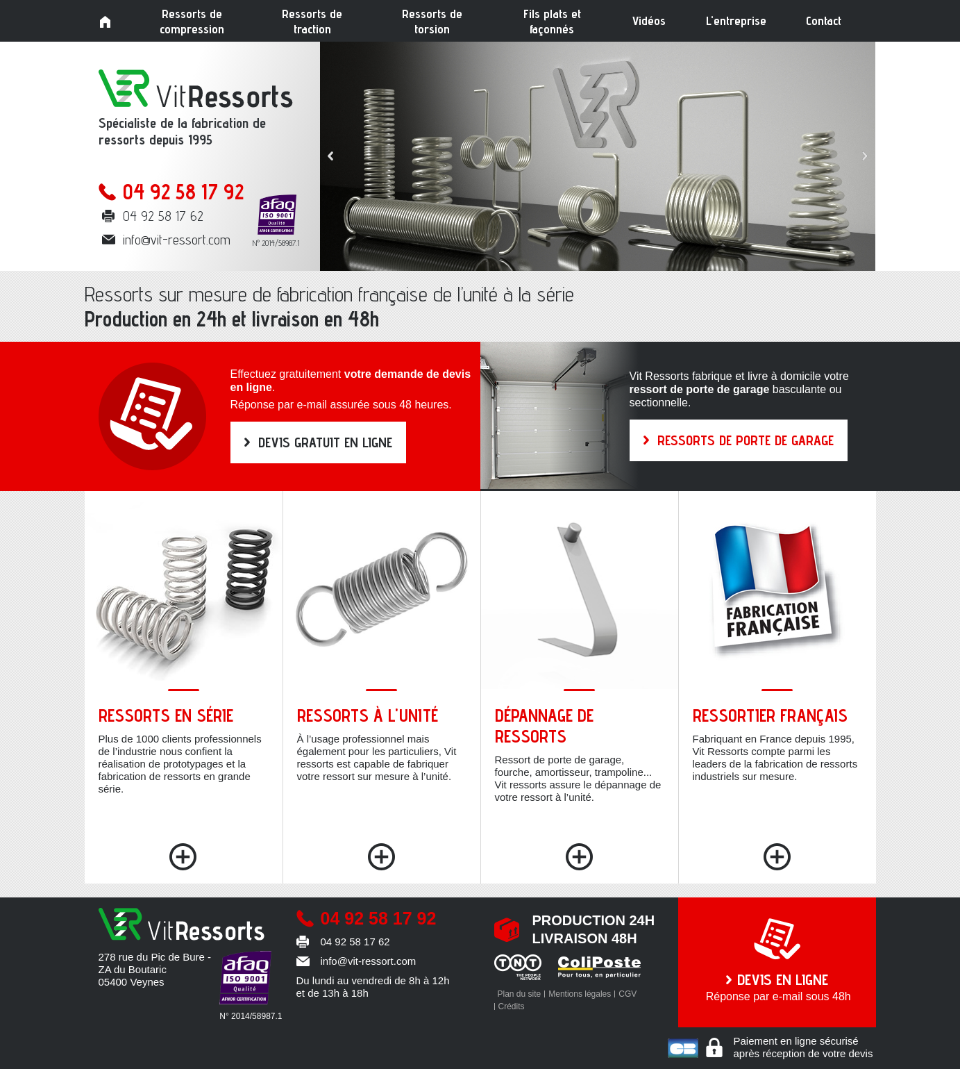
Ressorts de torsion (432, 21)
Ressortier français (770, 715)
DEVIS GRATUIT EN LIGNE (325, 442)
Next (864, 156)
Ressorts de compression (192, 21)
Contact (823, 20)
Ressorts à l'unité (367, 715)
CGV (627, 994)
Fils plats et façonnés (552, 21)
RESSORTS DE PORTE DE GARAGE (745, 440)
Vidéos (649, 20)
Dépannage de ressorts (544, 726)
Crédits (511, 1006)
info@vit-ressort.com (176, 239)
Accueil (105, 22)
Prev (330, 156)
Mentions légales (579, 994)
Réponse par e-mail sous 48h (777, 986)
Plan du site (519, 994)
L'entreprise (736, 20)
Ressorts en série (166, 715)
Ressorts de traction (312, 21)
